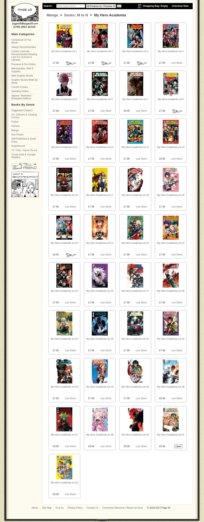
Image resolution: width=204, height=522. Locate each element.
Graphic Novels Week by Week (24, 81)
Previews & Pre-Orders (23, 64)
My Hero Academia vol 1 (64, 51)
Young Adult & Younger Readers (23, 156)
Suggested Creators (22, 110)
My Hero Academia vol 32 (170, 338)
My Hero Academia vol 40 (135, 434)
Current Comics (19, 87)
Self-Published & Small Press (23, 140)
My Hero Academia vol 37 (64, 434)
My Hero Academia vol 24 (64, 291)
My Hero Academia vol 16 (64, 195)
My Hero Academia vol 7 (135, 99)
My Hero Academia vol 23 (170, 243)
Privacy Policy (75, 507)
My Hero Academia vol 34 (100, 386)
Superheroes (18, 146)
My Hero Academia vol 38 (100, 434)
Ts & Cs (59, 507)
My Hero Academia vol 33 (64, 386)
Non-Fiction (17, 134)
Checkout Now (180, 6)
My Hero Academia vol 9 (64, 147)
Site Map (46, 507)
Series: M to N (75, 15)
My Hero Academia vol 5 (64, 99)
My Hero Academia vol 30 (100, 338)
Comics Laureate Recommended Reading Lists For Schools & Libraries (24, 55)
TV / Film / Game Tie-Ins (24, 150)
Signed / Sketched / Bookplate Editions (21, 97)
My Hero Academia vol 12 (135, 147)
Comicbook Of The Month (21, 41)
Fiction (14, 121)
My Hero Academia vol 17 (100, 195)
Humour (15, 126)
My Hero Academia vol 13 (170, 147)
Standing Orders (20, 91)
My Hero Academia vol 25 (100, 291)
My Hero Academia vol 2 (100, 51)
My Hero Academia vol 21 (100, 243)
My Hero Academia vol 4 (171, 51)
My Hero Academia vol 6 (100, 99)
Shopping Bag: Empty (155, 6)
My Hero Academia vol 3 (135, 51)
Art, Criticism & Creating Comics (24, 116)
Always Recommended (23, 47)
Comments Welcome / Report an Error (122, 507)
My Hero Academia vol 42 (64, 482)
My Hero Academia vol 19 (170, 195)
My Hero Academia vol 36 (170, 386)
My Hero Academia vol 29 (64, 338)
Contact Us (92, 507)
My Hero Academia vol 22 (135, 243)
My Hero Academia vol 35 (135, 386)
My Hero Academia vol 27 (135, 291)
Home (35, 507)
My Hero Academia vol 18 (135, 195)
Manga (52, 15)
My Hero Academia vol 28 (170, 291)
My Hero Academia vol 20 (64, 243)
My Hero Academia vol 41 (170, 434)
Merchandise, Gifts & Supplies (22, 70)
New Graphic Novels (22, 75)
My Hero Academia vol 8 (171, 99)
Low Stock (176, 63)
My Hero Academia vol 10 (100, 147)
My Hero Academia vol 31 (135, 338)
